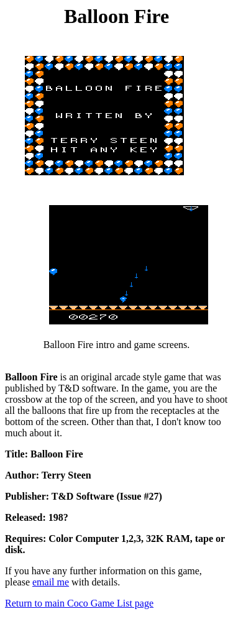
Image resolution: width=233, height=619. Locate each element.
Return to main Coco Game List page (79, 603)
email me (50, 582)
